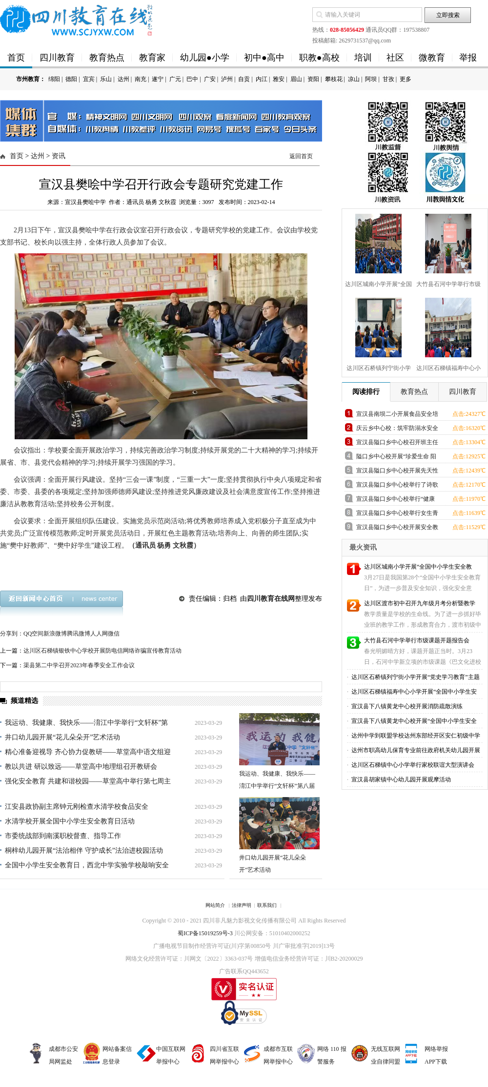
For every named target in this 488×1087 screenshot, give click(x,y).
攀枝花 (334, 79)
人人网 (99, 633)
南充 (140, 79)
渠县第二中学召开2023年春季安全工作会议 (79, 665)
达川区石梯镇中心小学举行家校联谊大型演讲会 (412, 764)
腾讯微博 (78, 633)
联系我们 (267, 905)
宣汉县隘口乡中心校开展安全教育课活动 (397, 529)
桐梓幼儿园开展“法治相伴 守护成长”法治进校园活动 (84, 850)
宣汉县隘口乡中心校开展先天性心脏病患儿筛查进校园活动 (397, 472)
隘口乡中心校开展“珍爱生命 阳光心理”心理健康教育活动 (396, 458)
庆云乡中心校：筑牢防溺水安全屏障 (397, 430)
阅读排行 (366, 391)
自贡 (244, 79)
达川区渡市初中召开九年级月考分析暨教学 (419, 603)
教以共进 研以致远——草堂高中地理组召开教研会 (81, 766)
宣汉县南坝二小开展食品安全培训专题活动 (397, 415)
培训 (363, 57)
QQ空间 (33, 633)
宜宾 (89, 79)
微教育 (432, 57)
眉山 (296, 79)
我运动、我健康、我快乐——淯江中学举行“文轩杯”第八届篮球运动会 (277, 785)
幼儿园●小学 (204, 57)
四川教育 (57, 57)
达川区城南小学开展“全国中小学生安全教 (418, 566)
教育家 (152, 57)
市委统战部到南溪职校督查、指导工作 (63, 836)
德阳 (71, 79)
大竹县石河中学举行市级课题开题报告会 (416, 640)
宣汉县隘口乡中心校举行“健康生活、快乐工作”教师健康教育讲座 (395, 500)
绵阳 (54, 79)
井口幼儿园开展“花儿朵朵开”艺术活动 (62, 737)
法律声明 (241, 905)
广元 (175, 79)
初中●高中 (264, 57)
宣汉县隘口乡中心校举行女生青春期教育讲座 (397, 515)
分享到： (11, 633)
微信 (114, 633)
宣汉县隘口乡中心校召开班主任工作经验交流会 (397, 444)
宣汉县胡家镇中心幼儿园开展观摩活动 (400, 779)
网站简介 (215, 905)
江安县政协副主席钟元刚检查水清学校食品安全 (76, 806)
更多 (405, 79)
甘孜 (388, 79)
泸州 (227, 79)
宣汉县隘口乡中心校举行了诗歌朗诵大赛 (397, 486)
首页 (16, 57)
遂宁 (157, 79)
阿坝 (371, 79)
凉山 (354, 79)
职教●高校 (319, 57)
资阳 (313, 79)
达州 (123, 79)
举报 (468, 57)
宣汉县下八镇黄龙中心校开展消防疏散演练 (406, 706)
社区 (395, 57)
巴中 (192, 79)
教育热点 (106, 57)
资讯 (58, 156)
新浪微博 (55, 633)
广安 (210, 79)
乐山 (106, 79)
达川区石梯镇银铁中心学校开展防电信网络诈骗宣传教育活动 (102, 650)
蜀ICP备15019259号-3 (205, 933)
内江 (261, 79)
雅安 (279, 79)
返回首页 (301, 156)
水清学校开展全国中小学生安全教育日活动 (70, 821)
